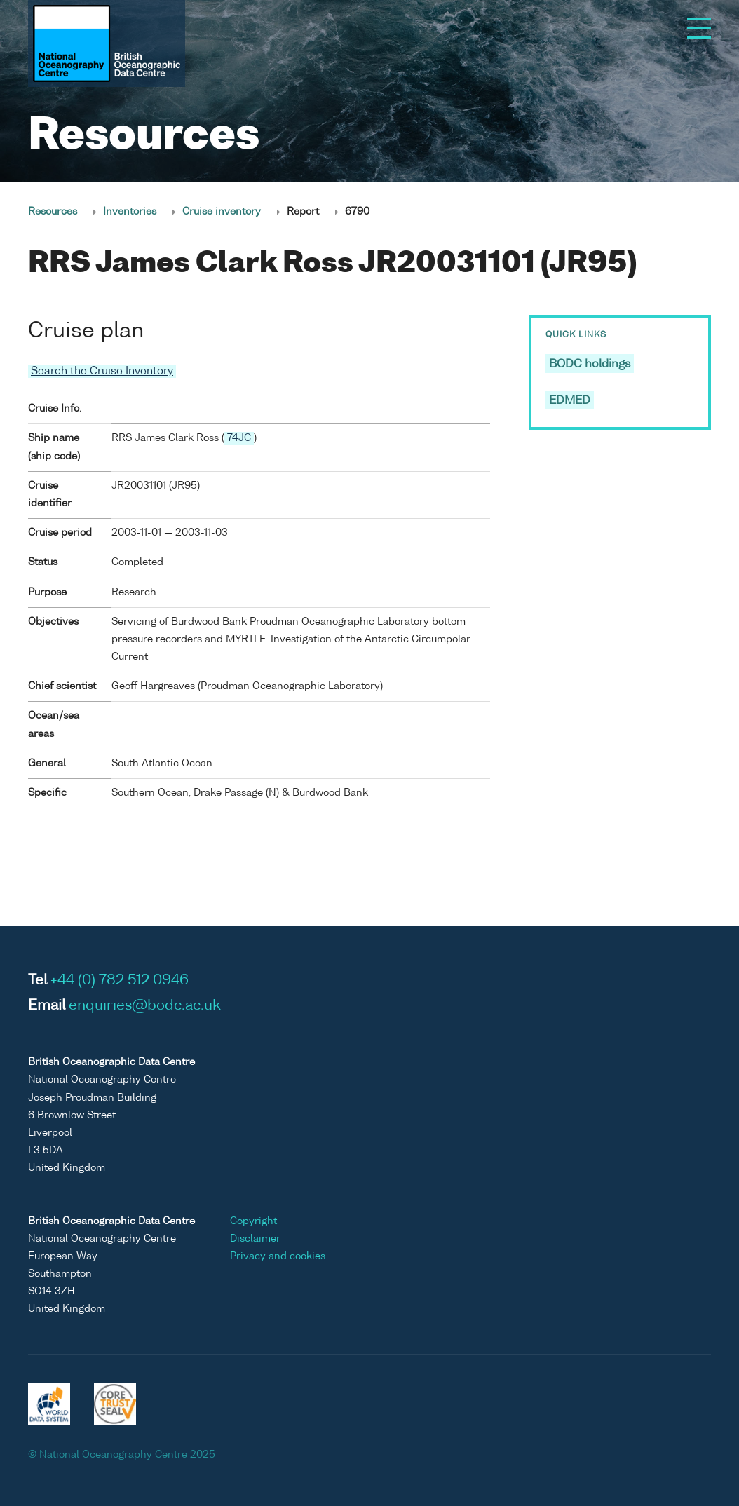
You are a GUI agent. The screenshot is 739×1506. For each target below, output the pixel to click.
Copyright (253, 1221)
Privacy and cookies (277, 1256)
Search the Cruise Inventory (102, 371)
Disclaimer (255, 1239)
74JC (239, 438)
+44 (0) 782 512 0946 (119, 981)
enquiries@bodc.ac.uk (145, 1006)
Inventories (129, 212)
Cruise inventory (221, 212)
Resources (52, 212)
